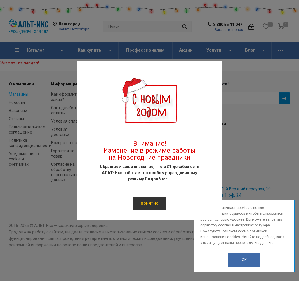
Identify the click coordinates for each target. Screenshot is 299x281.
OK (244, 259)
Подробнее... (158, 179)
